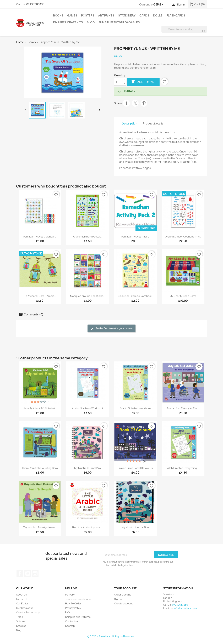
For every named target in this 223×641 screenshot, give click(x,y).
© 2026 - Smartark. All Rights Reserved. (111, 636)
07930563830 (35, 4)
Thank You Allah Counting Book (40, 468)
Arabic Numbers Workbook (87, 408)
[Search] (184, 29)
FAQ (67, 612)
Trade (19, 617)
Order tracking (122, 594)
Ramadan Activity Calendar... (40, 236)
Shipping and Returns (78, 617)
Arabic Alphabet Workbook (135, 408)
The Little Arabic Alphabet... (88, 527)
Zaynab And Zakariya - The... (183, 408)
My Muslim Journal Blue (135, 527)
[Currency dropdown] (159, 5)
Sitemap (70, 625)
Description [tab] (129, 123)
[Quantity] (118, 82)
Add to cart (143, 82)
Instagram (35, 573)
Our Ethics (22, 603)
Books (58, 15)
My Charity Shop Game (183, 296)
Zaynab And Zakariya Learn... (40, 527)
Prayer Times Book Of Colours (135, 468)
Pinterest (143, 103)
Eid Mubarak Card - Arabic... (40, 296)
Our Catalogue (25, 608)
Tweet (135, 103)
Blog (91, 22)
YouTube (27, 573)
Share (126, 103)
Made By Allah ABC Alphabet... (40, 408)
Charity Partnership (28, 612)
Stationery (126, 15)
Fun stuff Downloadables (119, 22)
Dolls (157, 15)
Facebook (20, 573)
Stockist (21, 625)
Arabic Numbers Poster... (87, 236)
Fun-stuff (21, 599)
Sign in (118, 599)
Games (72, 15)
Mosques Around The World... (87, 296)
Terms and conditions (78, 599)
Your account (125, 588)
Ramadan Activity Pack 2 (135, 236)
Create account (123, 603)
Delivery (70, 594)
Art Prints (106, 15)
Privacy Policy (73, 608)
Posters (87, 15)
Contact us (71, 621)
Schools (21, 621)
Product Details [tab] (153, 123)
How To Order (73, 603)
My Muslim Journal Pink (87, 468)
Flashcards (175, 15)
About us (21, 594)
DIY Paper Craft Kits (68, 22)
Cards (144, 15)
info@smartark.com (185, 608)
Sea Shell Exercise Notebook (135, 296)
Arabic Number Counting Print (183, 236)
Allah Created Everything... (183, 468)
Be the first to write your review (111, 328)
